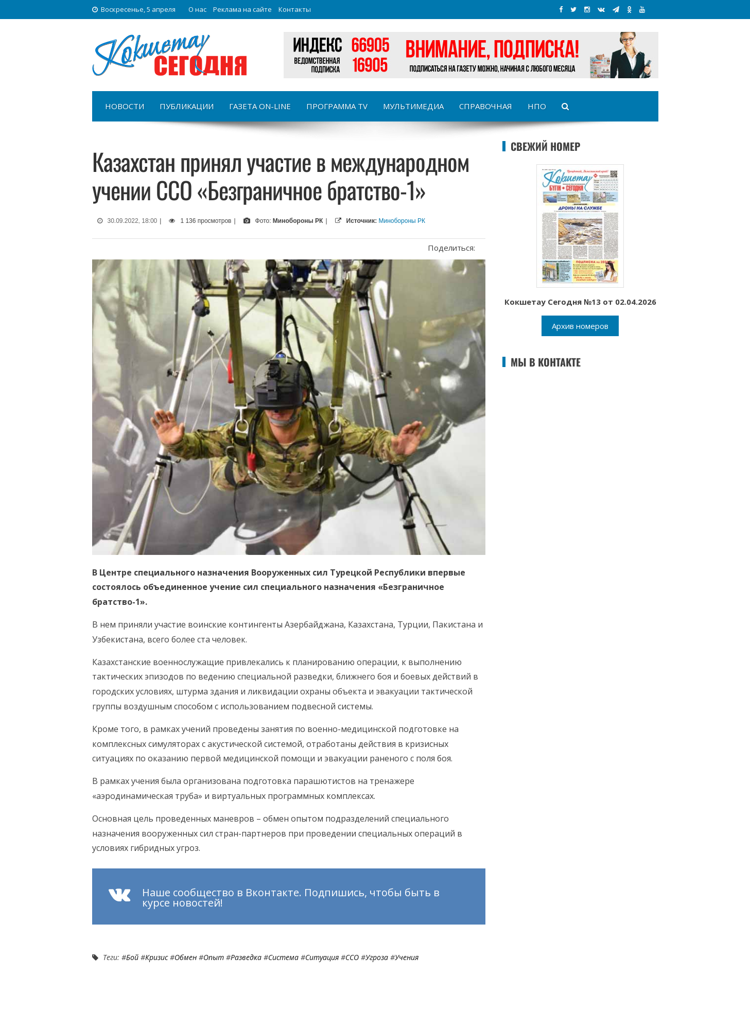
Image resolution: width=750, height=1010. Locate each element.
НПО (537, 106)
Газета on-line (260, 106)
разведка (246, 957)
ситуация (322, 957)
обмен (186, 957)
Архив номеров (580, 326)
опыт (213, 957)
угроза (376, 957)
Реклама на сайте (242, 9)
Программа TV (337, 106)
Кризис (156, 957)
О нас (197, 9)
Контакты (294, 9)
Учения (406, 957)
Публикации (187, 106)
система (283, 957)
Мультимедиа (413, 106)
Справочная (485, 106)
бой (132, 957)
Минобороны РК (402, 220)
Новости (124, 106)
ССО (352, 957)
